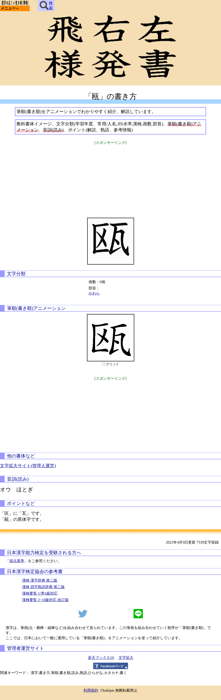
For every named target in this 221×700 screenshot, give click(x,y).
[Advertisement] (110, 178)
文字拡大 (126, 658)
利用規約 (90, 690)
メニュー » (9, 8)
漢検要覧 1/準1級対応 (39, 593)
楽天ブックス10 (101, 658)
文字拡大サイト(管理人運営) (28, 465)
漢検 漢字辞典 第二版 (39, 580)
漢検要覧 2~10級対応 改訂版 (45, 600)
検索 (46, 5)
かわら (94, 293)
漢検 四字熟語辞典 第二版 (43, 587)
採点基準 (16, 561)
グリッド (112, 364)
